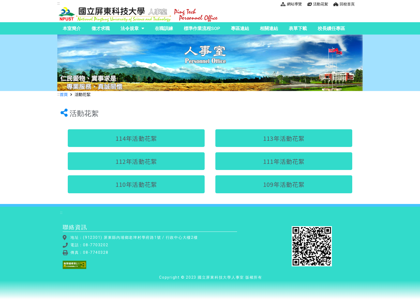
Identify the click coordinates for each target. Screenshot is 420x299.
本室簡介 (72, 28)
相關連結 (269, 28)
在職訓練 (164, 28)
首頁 (64, 94)
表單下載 (298, 28)
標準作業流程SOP (202, 28)
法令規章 (132, 28)
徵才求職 (101, 28)
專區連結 (240, 28)
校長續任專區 (331, 28)
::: (58, 3)
